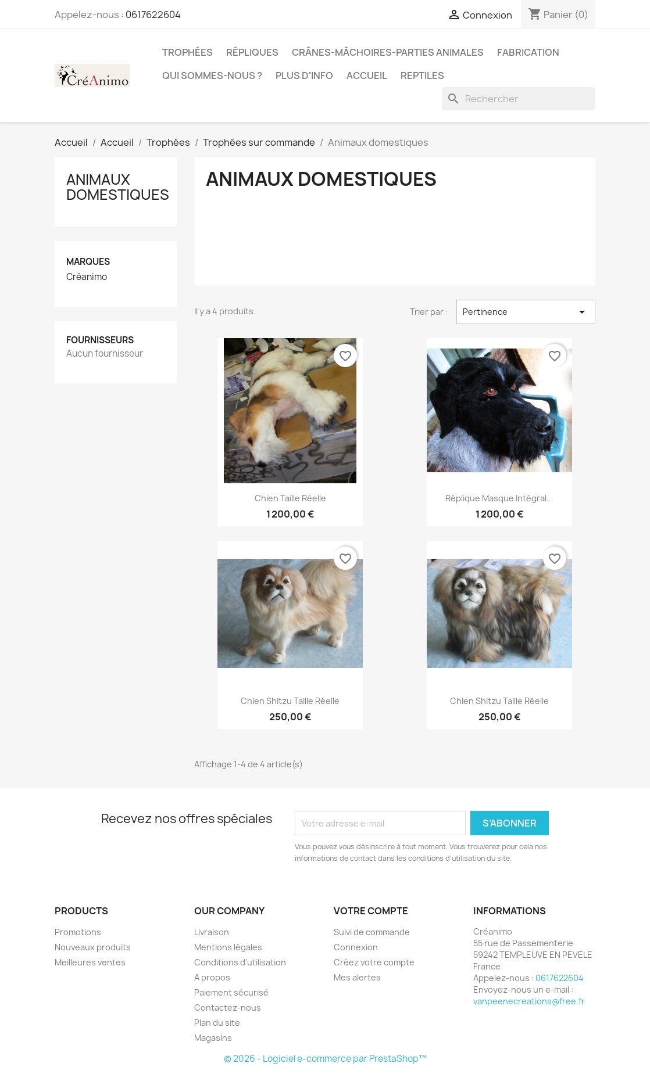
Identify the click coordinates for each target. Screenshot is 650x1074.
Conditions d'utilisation (240, 962)
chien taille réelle (290, 498)
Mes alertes (357, 977)
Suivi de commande (372, 931)
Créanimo (86, 277)
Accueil (367, 75)
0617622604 (153, 14)
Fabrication (528, 52)
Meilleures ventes (90, 962)
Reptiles (422, 75)
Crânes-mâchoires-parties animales (388, 52)
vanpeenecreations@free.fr (529, 1001)
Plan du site (217, 1022)
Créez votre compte (374, 962)
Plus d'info (304, 75)
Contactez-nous (227, 1007)
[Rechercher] (518, 98)
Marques (88, 262)
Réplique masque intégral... (499, 498)
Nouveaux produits (93, 947)
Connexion (356, 947)
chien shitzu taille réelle (290, 700)
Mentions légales (228, 947)
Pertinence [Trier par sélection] (526, 312)
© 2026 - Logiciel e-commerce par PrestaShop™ (325, 1059)
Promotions (78, 931)
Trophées (187, 52)
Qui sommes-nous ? (212, 75)
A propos (212, 977)
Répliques (252, 52)
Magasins (213, 1037)
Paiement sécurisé (231, 992)
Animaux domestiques (117, 187)
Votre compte (371, 910)
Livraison (211, 931)
